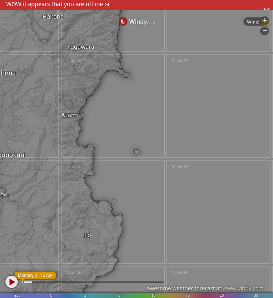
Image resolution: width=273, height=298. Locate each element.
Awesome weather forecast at (205, 288)
